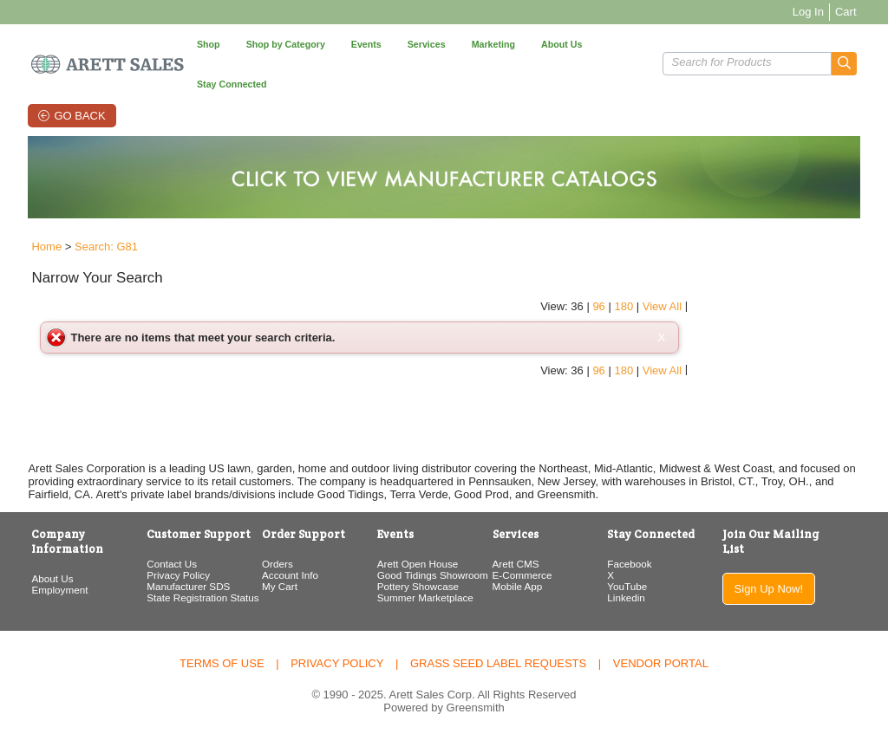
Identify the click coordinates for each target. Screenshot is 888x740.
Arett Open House (417, 563)
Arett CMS (516, 563)
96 (771, 269)
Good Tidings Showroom (431, 575)
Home (43, 247)
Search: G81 (102, 247)
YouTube (629, 586)
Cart (849, 11)
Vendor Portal (660, 663)
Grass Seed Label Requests (498, 663)
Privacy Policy (175, 575)
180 (796, 269)
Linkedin (628, 597)
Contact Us (169, 563)
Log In (811, 11)
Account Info (288, 575)
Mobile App (518, 586)
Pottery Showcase (417, 586)
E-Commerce (522, 575)
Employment (56, 589)
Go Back (79, 115)
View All (834, 269)
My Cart (278, 586)
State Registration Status (200, 597)
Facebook (631, 563)
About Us (48, 578)
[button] (847, 64)
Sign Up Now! (771, 588)
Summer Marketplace (424, 597)
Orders (275, 563)
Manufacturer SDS (185, 586)
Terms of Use (222, 663)
